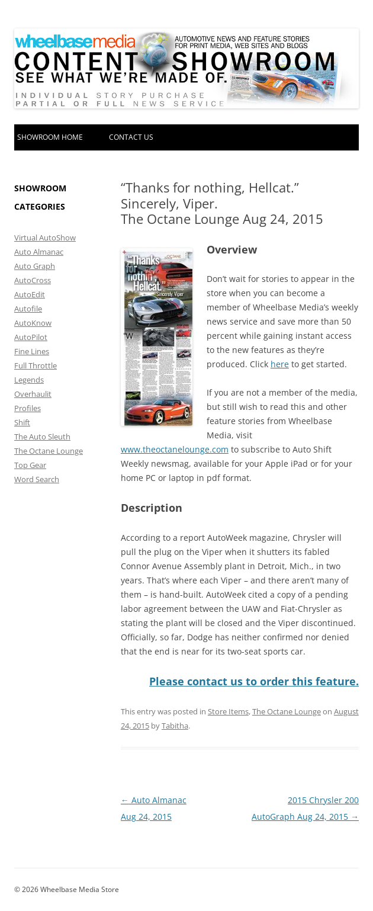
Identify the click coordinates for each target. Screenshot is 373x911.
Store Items (228, 711)
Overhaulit (33, 394)
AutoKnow (33, 322)
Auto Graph (34, 266)
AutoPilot (30, 337)
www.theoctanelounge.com (175, 449)
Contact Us (131, 137)
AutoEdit (29, 294)
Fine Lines (31, 351)
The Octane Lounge (286, 711)
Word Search (36, 479)
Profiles (27, 408)
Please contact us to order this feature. (254, 681)
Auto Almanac (38, 251)
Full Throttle (35, 365)
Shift (22, 422)
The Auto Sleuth (42, 436)
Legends (29, 379)
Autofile (28, 308)
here (280, 364)
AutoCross (32, 280)
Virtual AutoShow (45, 237)
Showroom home (50, 137)
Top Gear (30, 465)
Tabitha (175, 725)
